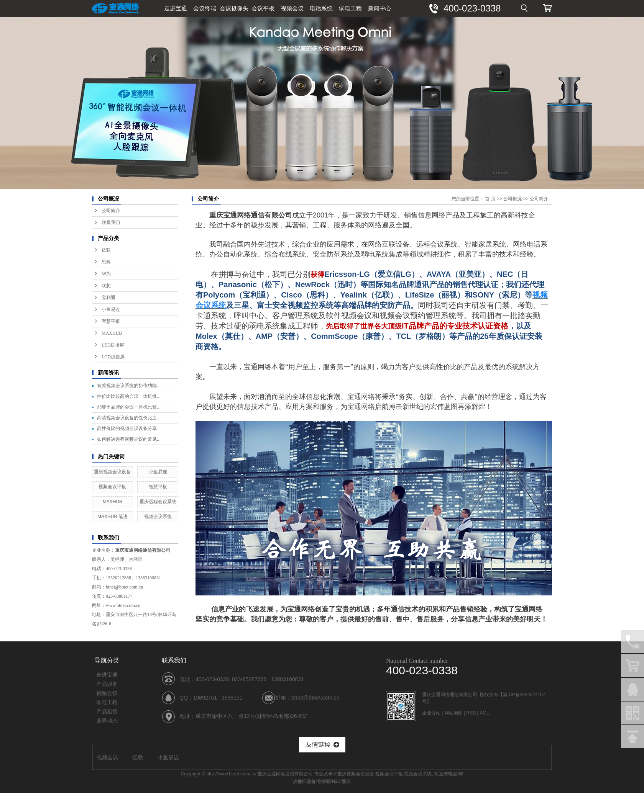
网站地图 (453, 713)
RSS (471, 713)
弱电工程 (350, 8)
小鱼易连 (111, 309)
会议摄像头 (234, 8)
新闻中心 (379, 8)
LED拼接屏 (113, 345)
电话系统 (321, 8)
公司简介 (111, 210)
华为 (106, 273)
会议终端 (204, 8)
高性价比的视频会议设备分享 (127, 428)
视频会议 (292, 8)
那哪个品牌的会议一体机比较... (129, 407)
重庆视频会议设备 (112, 471)
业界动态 (107, 721)
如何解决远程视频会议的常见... (129, 439)
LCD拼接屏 (113, 357)
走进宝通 (175, 8)
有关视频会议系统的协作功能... (129, 385)
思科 (106, 262)
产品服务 (107, 684)
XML (484, 713)
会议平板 (262, 8)
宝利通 (108, 297)
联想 (106, 285)
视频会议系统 (158, 516)
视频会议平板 (112, 486)
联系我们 (111, 222)
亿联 (106, 250)
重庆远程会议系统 (158, 501)
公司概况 (512, 198)
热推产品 (302, 781)
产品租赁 (107, 711)
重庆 (346, 781)
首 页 (490, 198)
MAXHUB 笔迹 (112, 516)
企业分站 (431, 713)
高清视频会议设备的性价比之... (129, 417)
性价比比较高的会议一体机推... (129, 396)
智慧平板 (111, 321)
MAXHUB (112, 333)
